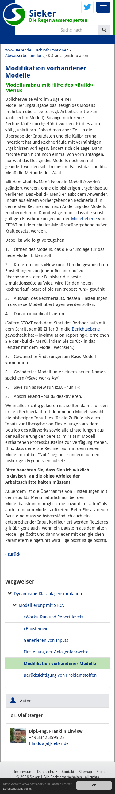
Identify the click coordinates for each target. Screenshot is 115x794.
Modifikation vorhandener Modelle (60, 663)
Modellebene (84, 218)
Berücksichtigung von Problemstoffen (60, 675)
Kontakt (68, 771)
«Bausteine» (35, 628)
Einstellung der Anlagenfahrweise (56, 651)
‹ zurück (12, 554)
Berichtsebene (86, 329)
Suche (101, 771)
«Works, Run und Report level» (53, 616)
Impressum (23, 771)
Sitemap (85, 771)
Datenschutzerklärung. (17, 789)
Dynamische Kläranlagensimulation (48, 593)
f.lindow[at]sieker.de (49, 743)
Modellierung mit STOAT (42, 605)
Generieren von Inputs (46, 640)
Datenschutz (47, 771)
